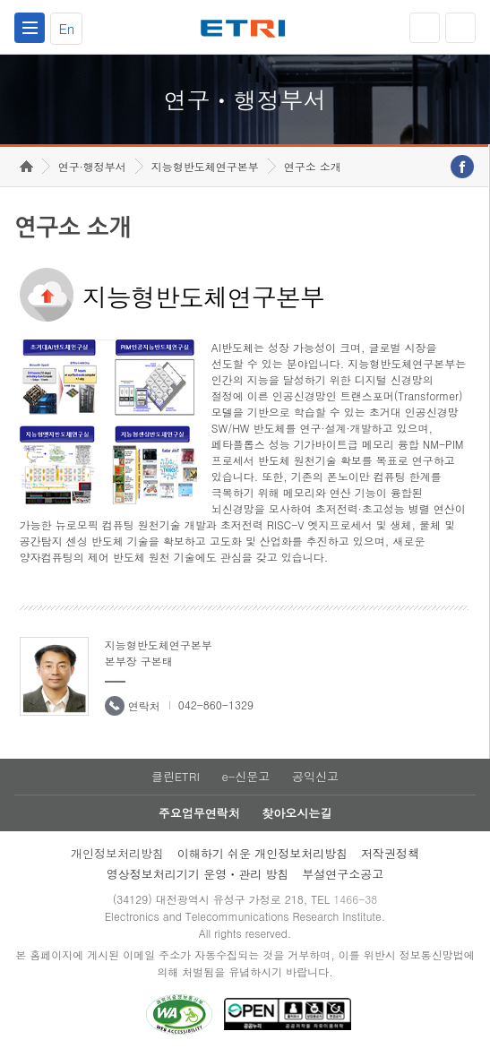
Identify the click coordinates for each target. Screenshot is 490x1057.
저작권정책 (390, 853)
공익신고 (315, 776)
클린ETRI (175, 776)
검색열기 (460, 28)
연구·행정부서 (92, 166)
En (66, 28)
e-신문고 (245, 776)
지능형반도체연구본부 (205, 166)
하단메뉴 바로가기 (0, 0)
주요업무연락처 (199, 812)
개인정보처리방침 (117, 853)
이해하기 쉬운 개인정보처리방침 (262, 853)
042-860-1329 (216, 704)
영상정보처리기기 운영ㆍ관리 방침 (198, 873)
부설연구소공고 (342, 873)
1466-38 (355, 899)
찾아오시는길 (296, 812)
